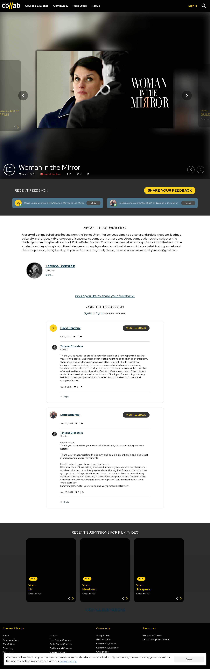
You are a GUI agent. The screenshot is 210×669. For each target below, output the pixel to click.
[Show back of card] (16, 128)
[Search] (204, 6)
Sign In (99, 313)
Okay (189, 659)
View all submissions (105, 609)
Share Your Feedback (170, 190)
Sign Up (88, 313)
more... (49, 274)
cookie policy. (68, 661)
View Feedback (136, 328)
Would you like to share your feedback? (105, 296)
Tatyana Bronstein (60, 266)
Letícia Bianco (70, 415)
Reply (66, 396)
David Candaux (70, 328)
